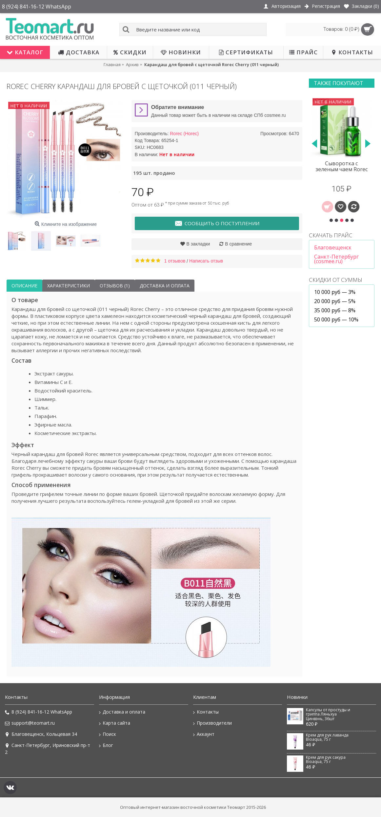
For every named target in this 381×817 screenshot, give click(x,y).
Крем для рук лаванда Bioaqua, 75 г (327, 737)
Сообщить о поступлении (216, 223)
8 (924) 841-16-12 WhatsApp (38, 712)
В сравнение (238, 243)
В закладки (198, 243)
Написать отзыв (206, 260)
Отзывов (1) (115, 285)
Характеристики (68, 285)
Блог (106, 745)
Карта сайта (114, 723)
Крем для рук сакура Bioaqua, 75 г (326, 759)
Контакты (206, 712)
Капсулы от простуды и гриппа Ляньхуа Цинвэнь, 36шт (328, 714)
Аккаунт (203, 734)
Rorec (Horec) (184, 133)
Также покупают (338, 83)
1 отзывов (175, 260)
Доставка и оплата (165, 285)
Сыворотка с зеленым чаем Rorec (342, 166)
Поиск (107, 734)
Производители (212, 723)
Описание (24, 285)
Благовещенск (332, 247)
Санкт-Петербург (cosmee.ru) (336, 259)
